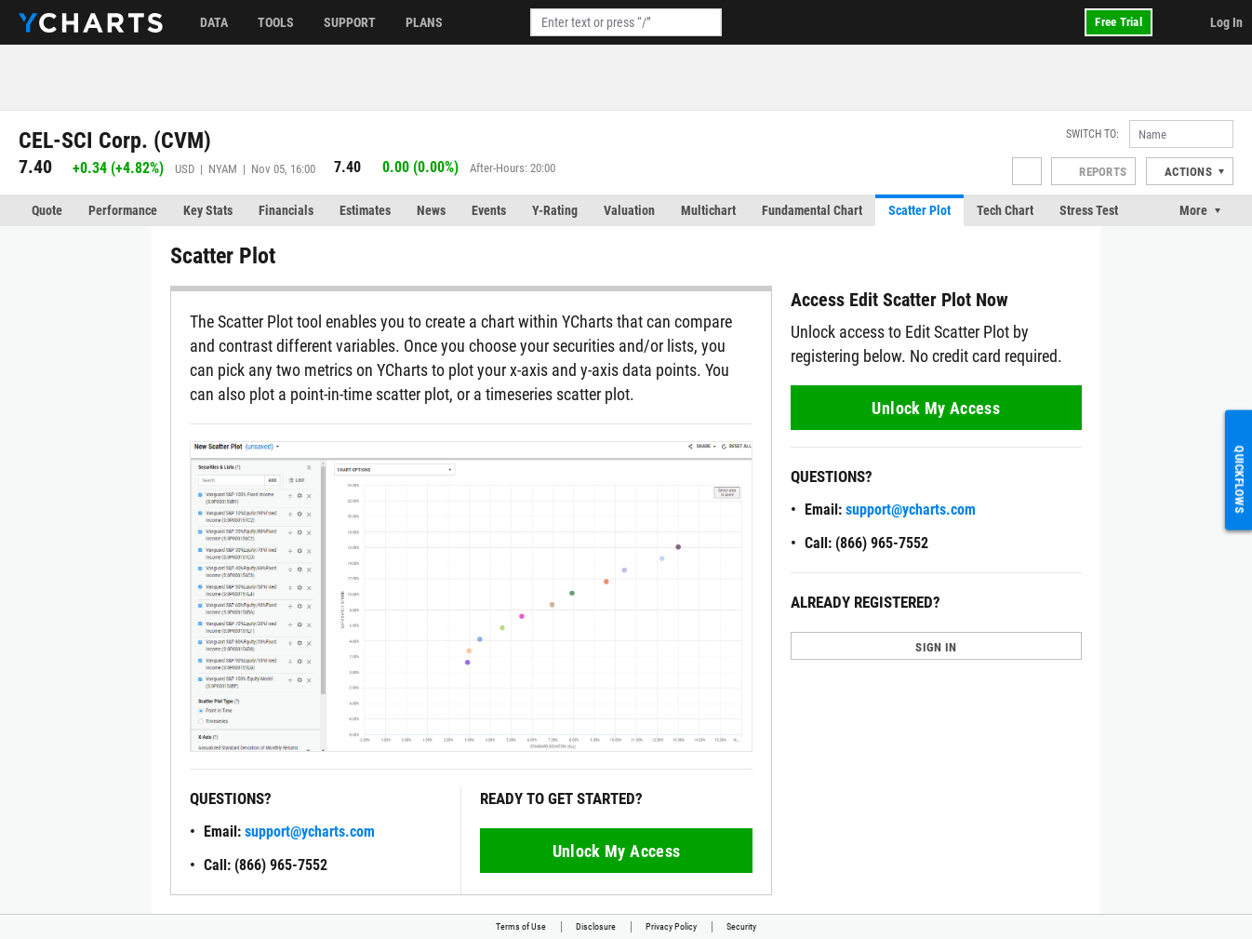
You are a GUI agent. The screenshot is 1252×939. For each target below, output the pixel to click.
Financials (286, 210)
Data (214, 22)
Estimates (365, 210)
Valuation (629, 210)
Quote (47, 210)
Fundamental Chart (812, 210)
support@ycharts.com (310, 831)
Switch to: (1092, 134)
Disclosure (596, 926)
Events (489, 210)
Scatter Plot (919, 210)
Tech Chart (1005, 210)
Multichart (708, 210)
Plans (424, 22)
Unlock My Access (617, 851)
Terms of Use (521, 926)
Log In (1226, 22)
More (1193, 210)
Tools (276, 22)
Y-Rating (555, 210)
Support (350, 22)
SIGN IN (935, 647)
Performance (122, 210)
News (431, 210)
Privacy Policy (671, 926)
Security (741, 926)
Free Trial (1118, 22)
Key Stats (208, 210)
